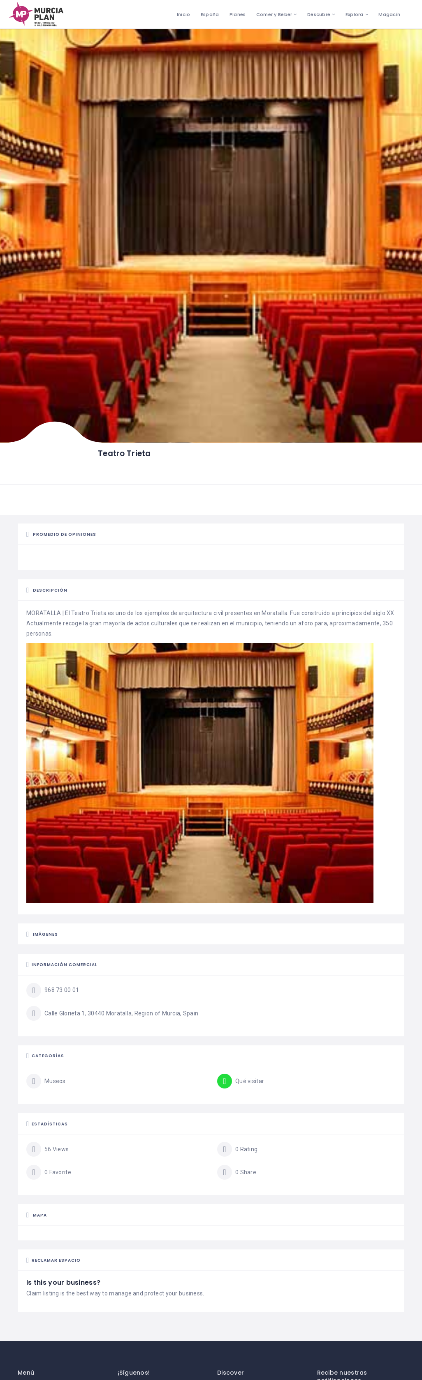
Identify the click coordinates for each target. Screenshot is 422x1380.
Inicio (183, 14)
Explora (354, 14)
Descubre (318, 14)
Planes (238, 14)
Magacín (389, 14)
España (210, 14)
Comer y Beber (274, 14)
